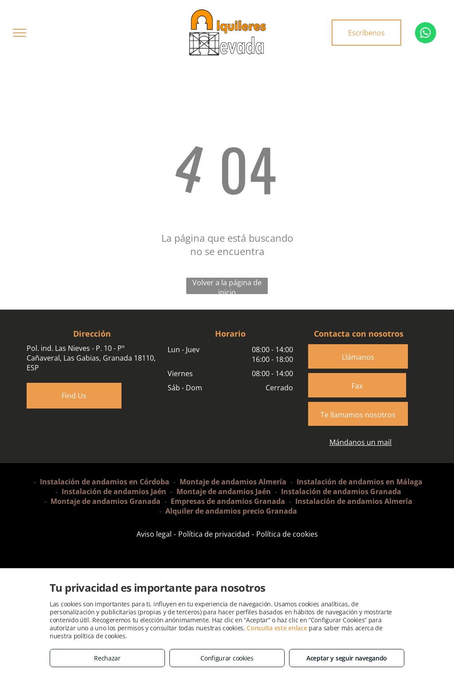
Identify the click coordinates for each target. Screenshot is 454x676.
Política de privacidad (214, 534)
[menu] (19, 32)
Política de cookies (287, 534)
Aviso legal (154, 534)
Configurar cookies (227, 658)
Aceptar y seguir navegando (346, 658)
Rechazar (107, 658)
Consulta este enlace (277, 628)
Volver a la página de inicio (227, 286)
